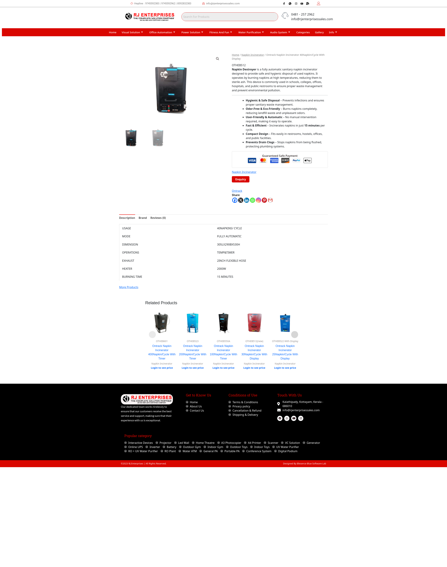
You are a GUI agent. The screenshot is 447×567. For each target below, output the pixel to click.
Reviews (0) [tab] (158, 218)
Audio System (280, 32)
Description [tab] (127, 218)
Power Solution (192, 32)
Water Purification (251, 32)
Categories (303, 32)
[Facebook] (282, 3)
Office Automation (162, 32)
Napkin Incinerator (252, 54)
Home (112, 32)
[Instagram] (294, 3)
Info (333, 32)
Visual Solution (132, 32)
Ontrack (237, 191)
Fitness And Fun (220, 32)
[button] (217, 59)
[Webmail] (306, 3)
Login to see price (162, 367)
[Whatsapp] (288, 3)
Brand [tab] (143, 218)
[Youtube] (300, 3)
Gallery (319, 32)
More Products (128, 287)
